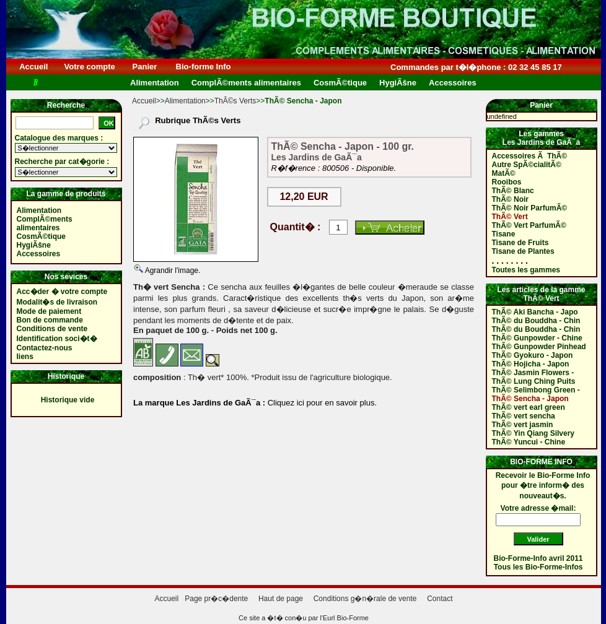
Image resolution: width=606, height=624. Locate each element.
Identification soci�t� (57, 338)
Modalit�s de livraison (57, 302)
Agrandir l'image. (171, 270)
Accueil (33, 66)
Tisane (504, 234)
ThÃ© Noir (510, 199)
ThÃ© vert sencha (523, 416)
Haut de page (280, 598)
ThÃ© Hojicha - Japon (530, 364)
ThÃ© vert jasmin (522, 424)
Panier (144, 66)
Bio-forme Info (203, 66)
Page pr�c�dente (216, 598)
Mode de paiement (49, 311)
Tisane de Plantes (523, 251)
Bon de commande (50, 320)
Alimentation (185, 101)
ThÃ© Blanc (513, 190)
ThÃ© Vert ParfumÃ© (529, 225)
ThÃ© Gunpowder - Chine (537, 338)
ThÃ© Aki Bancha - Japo (535, 312)
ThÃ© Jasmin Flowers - (533, 372)
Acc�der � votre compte (62, 291)
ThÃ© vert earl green (528, 407)
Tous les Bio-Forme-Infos (538, 567)
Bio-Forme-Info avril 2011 (538, 558)
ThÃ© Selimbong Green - (536, 390)
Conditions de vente (52, 328)
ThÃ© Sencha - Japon (530, 398)
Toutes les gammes (526, 270)
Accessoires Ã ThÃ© (530, 156)
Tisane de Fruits (520, 242)
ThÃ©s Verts (235, 101)
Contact (439, 598)
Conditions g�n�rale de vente (365, 598)
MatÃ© (504, 173)
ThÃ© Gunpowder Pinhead (539, 346)
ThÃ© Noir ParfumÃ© (530, 208)
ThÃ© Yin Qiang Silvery (533, 433)
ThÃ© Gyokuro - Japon (532, 355)
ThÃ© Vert (510, 216)
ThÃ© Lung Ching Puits (534, 381)
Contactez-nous (44, 348)
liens (25, 356)
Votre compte (89, 66)
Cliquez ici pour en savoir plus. (321, 402)
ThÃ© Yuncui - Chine (529, 442)
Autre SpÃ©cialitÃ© (526, 164)
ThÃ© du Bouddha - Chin (536, 320)
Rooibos (507, 182)
